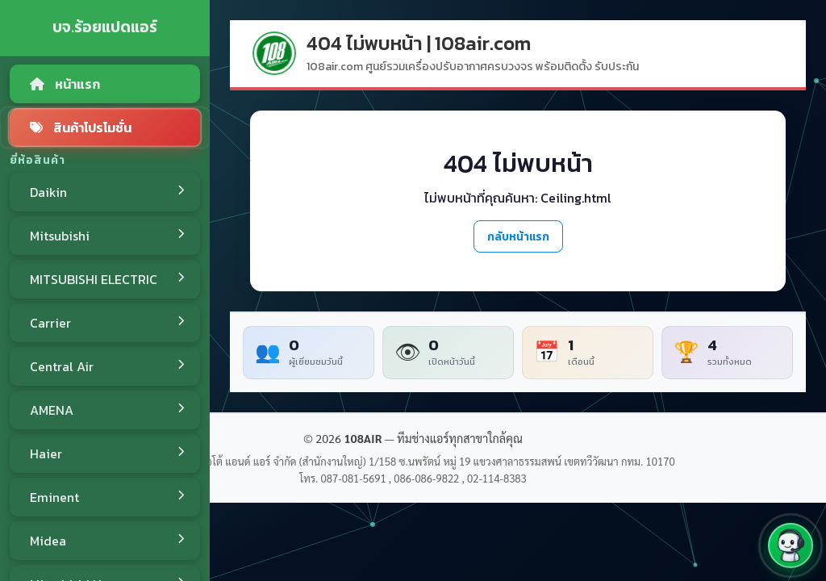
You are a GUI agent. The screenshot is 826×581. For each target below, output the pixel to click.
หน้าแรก (65, 84)
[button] (790, 545)
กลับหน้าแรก (518, 236)
